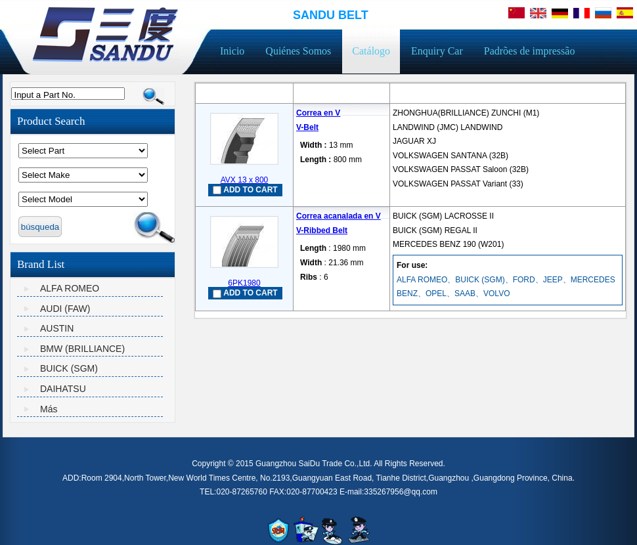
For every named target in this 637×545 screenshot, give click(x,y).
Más (48, 409)
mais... (404, 197)
